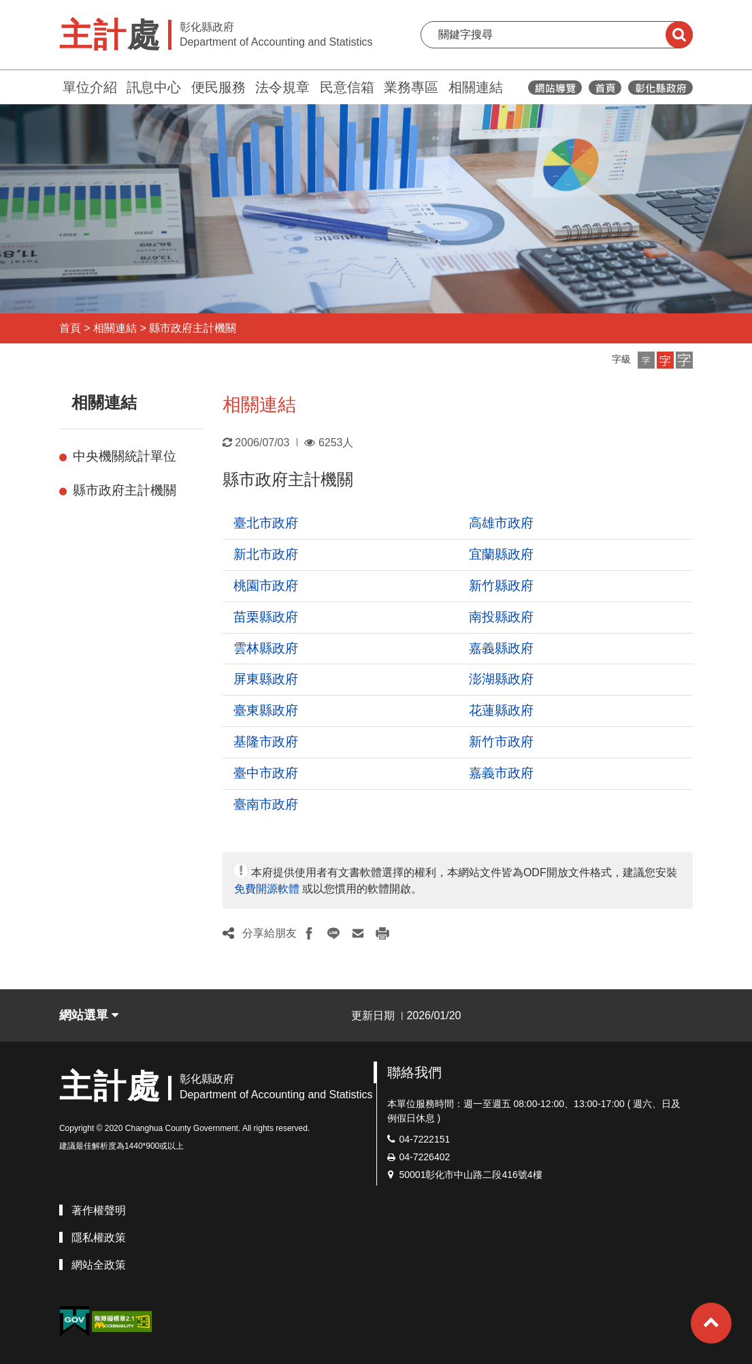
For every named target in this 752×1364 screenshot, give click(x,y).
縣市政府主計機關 (192, 328)
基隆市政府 (265, 741)
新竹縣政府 (501, 585)
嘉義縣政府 (501, 648)
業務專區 (411, 87)
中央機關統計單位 (124, 456)
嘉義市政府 (501, 773)
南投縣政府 (501, 617)
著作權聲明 (98, 1210)
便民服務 (218, 87)
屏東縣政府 (265, 679)
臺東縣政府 (265, 710)
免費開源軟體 (266, 889)
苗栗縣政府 (265, 617)
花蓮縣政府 (501, 710)
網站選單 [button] (88, 1015)
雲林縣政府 (265, 648)
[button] (646, 360)
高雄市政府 (501, 523)
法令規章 (282, 87)
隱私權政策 (98, 1237)
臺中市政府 (265, 773)
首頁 (70, 328)
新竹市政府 (501, 741)
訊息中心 (154, 87)
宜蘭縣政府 (501, 554)
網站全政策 (98, 1265)
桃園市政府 (265, 585)
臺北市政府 (265, 523)
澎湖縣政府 (501, 679)
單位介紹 (90, 87)
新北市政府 (265, 554)
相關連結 (475, 87)
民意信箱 (347, 87)
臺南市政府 (265, 804)
